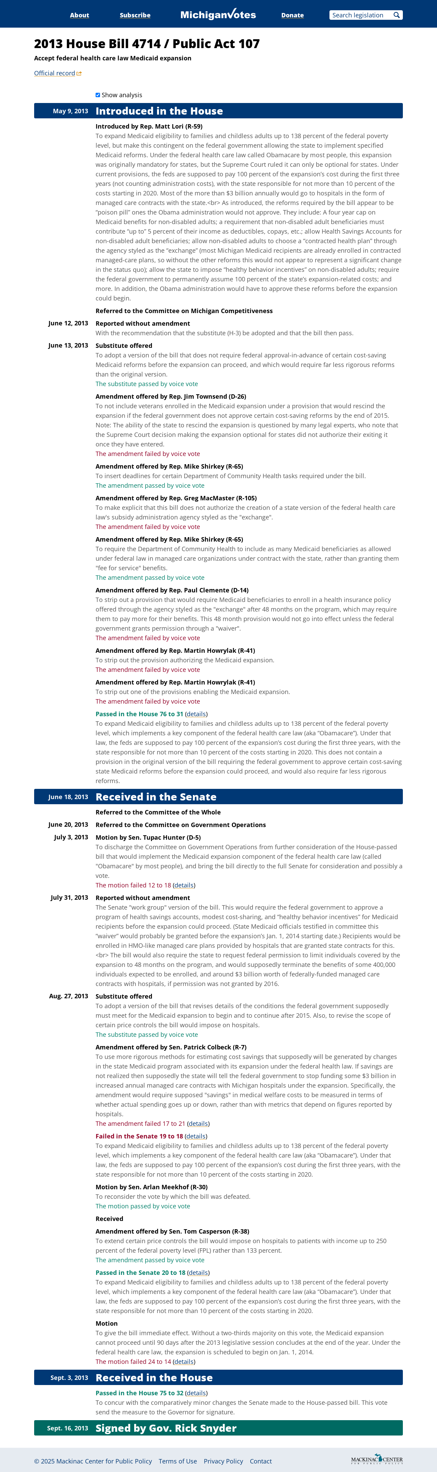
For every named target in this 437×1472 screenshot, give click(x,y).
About (79, 15)
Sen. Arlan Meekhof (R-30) (168, 1187)
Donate (292, 15)
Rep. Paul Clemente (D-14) (209, 590)
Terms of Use (178, 1461)
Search (397, 15)
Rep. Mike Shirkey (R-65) (206, 466)
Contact (261, 1461)
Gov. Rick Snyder (193, 1428)
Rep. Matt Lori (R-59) (171, 126)
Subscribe (135, 15)
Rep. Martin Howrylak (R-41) (212, 650)
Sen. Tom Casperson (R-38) (209, 1231)
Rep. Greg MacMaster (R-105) (213, 498)
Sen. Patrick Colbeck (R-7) (207, 1047)
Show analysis (122, 95)
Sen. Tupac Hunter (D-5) (164, 837)
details (196, 714)
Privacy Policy (223, 1461)
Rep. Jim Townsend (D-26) (207, 396)
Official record (54, 73)
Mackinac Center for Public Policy (104, 1461)
